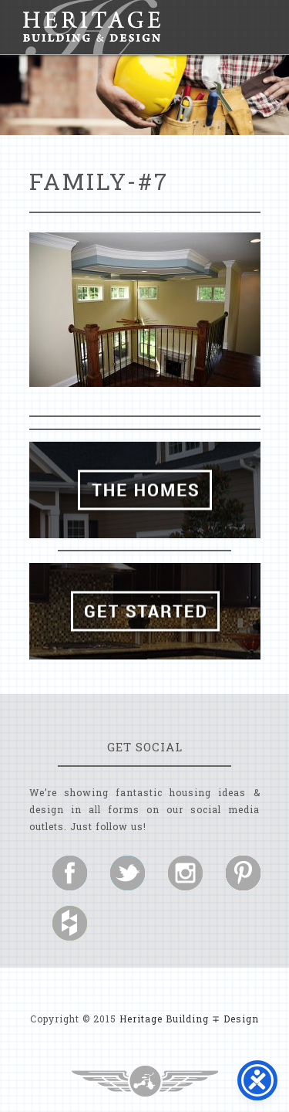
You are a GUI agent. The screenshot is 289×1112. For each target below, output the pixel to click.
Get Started (144, 611)
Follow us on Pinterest (243, 873)
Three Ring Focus (145, 1081)
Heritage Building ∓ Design (189, 1018)
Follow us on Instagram (185, 873)
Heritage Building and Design (91, 27)
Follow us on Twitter (127, 873)
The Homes (144, 490)
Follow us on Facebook (69, 873)
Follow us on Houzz (69, 923)
